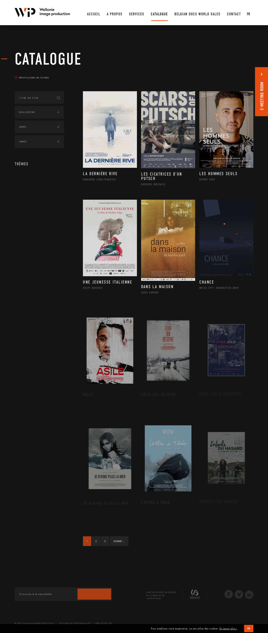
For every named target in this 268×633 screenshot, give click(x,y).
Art (21, 178)
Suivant (118, 541)
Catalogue (48, 59)
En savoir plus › (228, 628)
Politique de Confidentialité (74, 623)
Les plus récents (242, 73)
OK (248, 628)
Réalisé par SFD (103, 623)
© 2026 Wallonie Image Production (34, 623)
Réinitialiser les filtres (32, 77)
